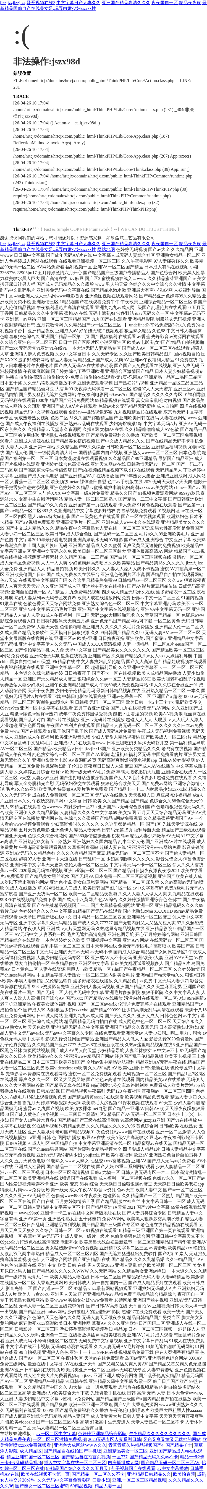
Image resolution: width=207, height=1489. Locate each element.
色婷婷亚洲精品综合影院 (102, 1433)
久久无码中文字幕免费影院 (63, 1480)
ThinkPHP (22, 229)
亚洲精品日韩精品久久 (149, 1474)
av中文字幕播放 (173, 1468)
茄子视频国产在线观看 (133, 1468)
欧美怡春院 (184, 1474)
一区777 (120, 1456)
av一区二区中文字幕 (56, 1433)
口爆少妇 (101, 1480)
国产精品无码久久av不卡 (154, 1456)
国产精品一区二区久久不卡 (98, 1474)
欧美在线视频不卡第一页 (45, 1474)
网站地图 (106, 249)
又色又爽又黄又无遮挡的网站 (172, 1439)
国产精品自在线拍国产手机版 (72, 1451)
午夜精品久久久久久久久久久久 (160, 1433)
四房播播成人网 (123, 1462)
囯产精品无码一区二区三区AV (170, 1462)
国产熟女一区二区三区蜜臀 (41, 1485)
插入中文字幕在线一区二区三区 (75, 1462)
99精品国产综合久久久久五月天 (77, 1468)
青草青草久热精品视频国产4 (136, 1445)
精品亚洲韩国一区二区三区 (32, 1456)
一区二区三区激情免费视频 (59, 1439)
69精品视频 (81, 1485)
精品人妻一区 (108, 1485)
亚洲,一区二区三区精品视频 (139, 1480)
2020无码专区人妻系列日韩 (114, 1439)
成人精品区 (31, 1451)
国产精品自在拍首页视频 (85, 1456)
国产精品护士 (179, 1445)
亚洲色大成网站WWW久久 (80, 1445)
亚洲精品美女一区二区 (125, 1451)
